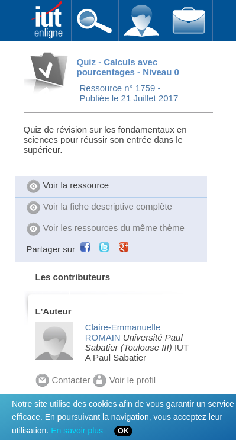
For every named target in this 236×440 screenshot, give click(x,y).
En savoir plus (77, 430)
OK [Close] (123, 431)
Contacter (62, 380)
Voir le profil (124, 380)
